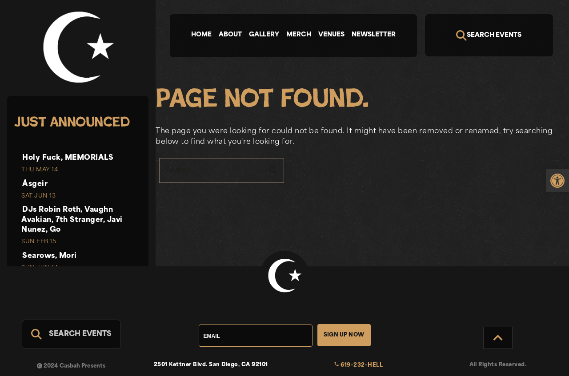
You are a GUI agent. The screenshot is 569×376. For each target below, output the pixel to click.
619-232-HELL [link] (358, 365)
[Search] (489, 35)
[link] (557, 180)
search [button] (273, 170)
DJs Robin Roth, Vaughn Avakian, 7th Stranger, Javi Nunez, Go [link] (72, 220)
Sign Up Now (344, 335)
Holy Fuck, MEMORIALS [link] (67, 158)
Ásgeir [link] (35, 184)
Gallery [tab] (264, 35)
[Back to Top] (498, 338)
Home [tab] (201, 35)
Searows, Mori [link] (49, 256)
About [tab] (230, 35)
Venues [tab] (331, 35)
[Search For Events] (71, 334)
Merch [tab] (298, 35)
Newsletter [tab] (374, 35)
